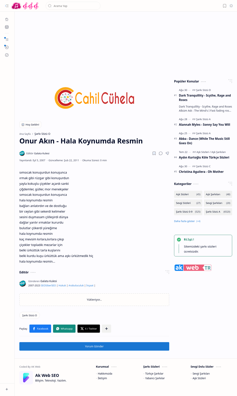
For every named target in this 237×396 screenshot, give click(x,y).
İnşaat (90, 285)
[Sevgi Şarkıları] (218, 203)
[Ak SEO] (7, 27)
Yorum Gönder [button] (94, 346)
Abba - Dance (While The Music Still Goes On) (204, 141)
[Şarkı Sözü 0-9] (188, 211)
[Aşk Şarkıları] (218, 152)
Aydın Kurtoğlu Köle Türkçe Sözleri (204, 157)
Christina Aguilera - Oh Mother (201, 172)
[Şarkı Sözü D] (203, 90)
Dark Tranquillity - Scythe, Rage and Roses (205, 97)
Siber (48, 285)
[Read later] (154, 153)
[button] (7, 6)
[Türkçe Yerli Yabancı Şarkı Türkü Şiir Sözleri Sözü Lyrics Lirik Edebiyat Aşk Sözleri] (25, 6)
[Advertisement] (125, 44)
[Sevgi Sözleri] (188, 203)
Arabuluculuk (76, 285)
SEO (43, 285)
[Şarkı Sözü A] (203, 119)
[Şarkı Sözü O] (29, 315)
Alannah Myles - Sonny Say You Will (204, 124)
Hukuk (62, 285)
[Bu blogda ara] (73, 6)
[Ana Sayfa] (7, 19)
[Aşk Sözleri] (204, 152)
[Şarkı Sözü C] (203, 166)
